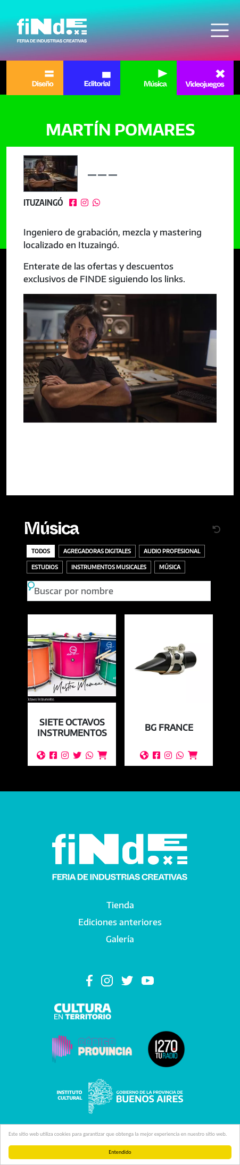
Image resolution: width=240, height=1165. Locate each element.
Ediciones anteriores (120, 922)
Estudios (44, 566)
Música (50, 531)
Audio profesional (172, 550)
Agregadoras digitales (97, 550)
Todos (40, 550)
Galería (120, 939)
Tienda (120, 905)
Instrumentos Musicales (108, 566)
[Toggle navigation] (219, 30)
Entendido (120, 1152)
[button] (120, 358)
